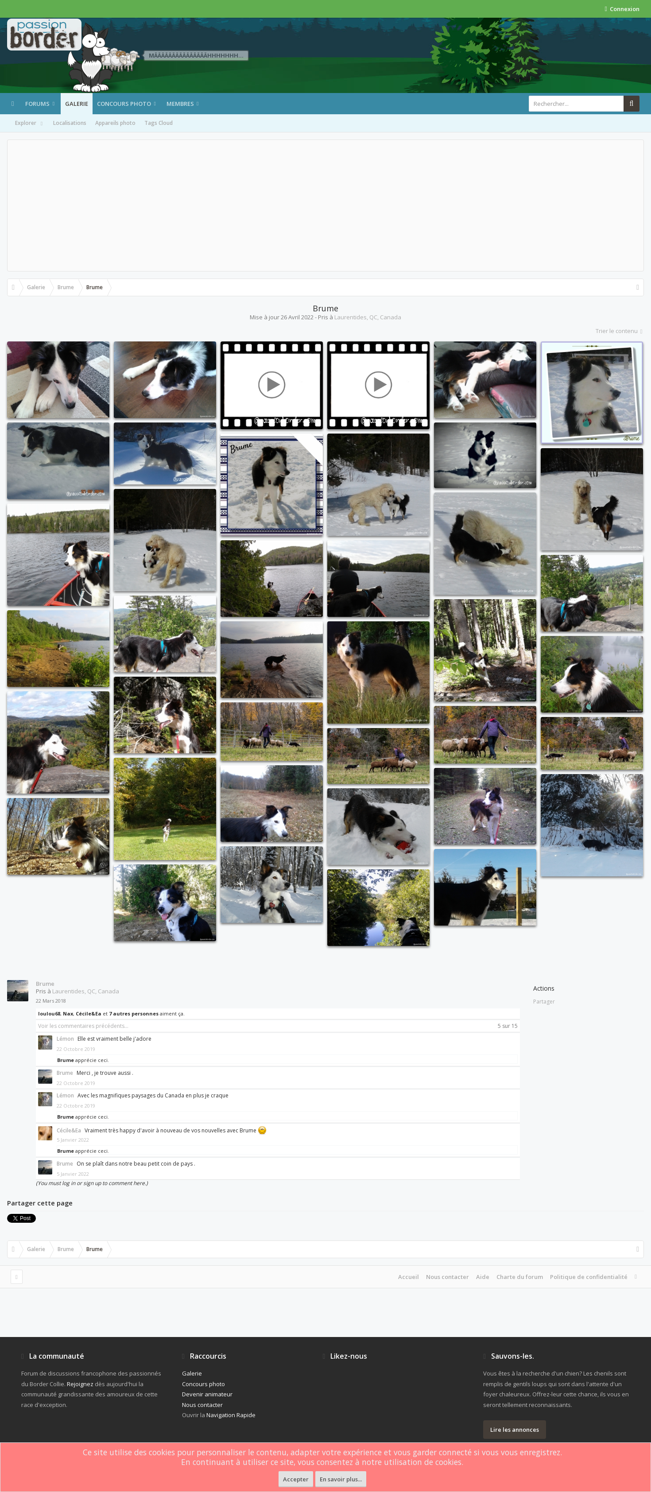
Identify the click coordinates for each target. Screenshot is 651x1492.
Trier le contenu (620, 331)
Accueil (408, 1277)
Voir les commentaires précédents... (83, 1026)
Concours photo (124, 104)
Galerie (76, 104)
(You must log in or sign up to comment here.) (92, 1183)
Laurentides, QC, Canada (367, 317)
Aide (482, 1277)
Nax (68, 1013)
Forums (37, 104)
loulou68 (49, 1013)
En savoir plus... (341, 1479)
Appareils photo (115, 123)
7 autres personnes (134, 1013)
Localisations (69, 123)
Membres (180, 104)
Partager (544, 1001)
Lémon (65, 1038)
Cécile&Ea (88, 1013)
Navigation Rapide (231, 1415)
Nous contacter (447, 1277)
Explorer (29, 123)
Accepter (296, 1479)
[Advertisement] (325, 205)
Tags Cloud (158, 123)
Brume (45, 984)
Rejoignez (80, 1384)
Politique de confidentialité (589, 1277)
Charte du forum (519, 1277)
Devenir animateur (207, 1394)
